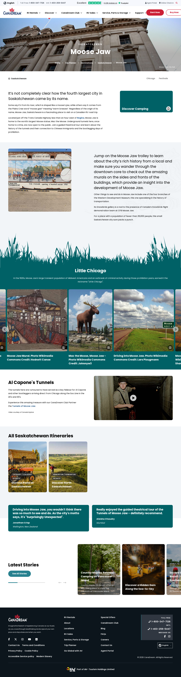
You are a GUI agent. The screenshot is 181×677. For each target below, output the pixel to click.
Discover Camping (146, 108)
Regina (80, 117)
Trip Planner (70, 62)
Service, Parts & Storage (115, 12)
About (67, 623)
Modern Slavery (44, 656)
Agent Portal (107, 650)
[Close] (39, 13)
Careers (105, 639)
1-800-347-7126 (159, 621)
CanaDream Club (70, 12)
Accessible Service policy (21, 656)
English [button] (10, 3)
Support (139, 12)
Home (57, 62)
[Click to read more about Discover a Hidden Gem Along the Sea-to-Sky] (143, 569)
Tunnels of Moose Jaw (23, 406)
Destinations (87, 62)
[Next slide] (175, 329)
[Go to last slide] (5, 329)
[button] (63, 347)
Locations (69, 628)
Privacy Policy (15, 650)
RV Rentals (32, 12)
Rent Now (155, 12)
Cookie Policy (31, 650)
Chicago (150, 78)
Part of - (95, 669)
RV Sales (91, 12)
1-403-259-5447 (159, 628)
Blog (103, 628)
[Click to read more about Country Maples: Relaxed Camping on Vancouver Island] (99, 569)
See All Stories (19, 573)
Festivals (163, 78)
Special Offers (108, 617)
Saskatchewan (105, 62)
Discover (49, 12)
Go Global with (73, 650)
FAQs (103, 634)
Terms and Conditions (33, 645)
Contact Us (14, 645)
